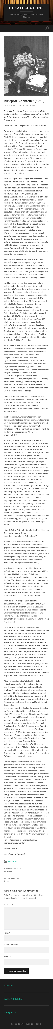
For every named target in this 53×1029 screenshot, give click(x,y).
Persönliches (12, 861)
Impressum (8, 985)
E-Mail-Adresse (11, 944)
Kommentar (9, 904)
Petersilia (26, 870)
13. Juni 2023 (9, 105)
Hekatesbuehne (26, 8)
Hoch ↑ (39, 1024)
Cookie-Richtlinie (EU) (13, 999)
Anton (26, 880)
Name (7, 933)
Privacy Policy (10, 1012)
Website (7, 956)
